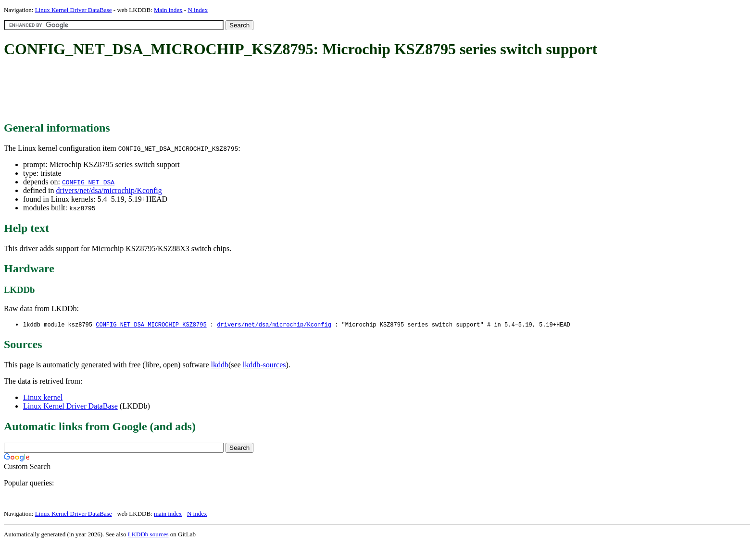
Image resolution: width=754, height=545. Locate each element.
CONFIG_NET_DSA (88, 182)
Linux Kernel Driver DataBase (73, 9)
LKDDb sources (148, 534)
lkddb (219, 365)
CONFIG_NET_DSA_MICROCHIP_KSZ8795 (151, 325)
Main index (168, 9)
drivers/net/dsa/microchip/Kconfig (109, 190)
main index (168, 514)
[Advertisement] (179, 90)
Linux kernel (43, 398)
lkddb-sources (264, 365)
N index (198, 9)
